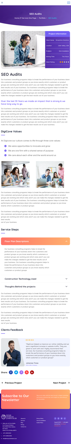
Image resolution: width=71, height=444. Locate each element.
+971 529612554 (7, 436)
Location (49, 45)
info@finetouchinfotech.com (10, 438)
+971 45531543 (7, 433)
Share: (4, 372)
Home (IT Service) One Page (25, 18)
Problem (48, 51)
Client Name (50, 40)
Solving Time (50, 56)
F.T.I (62, 422)
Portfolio (42, 18)
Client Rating (50, 62)
